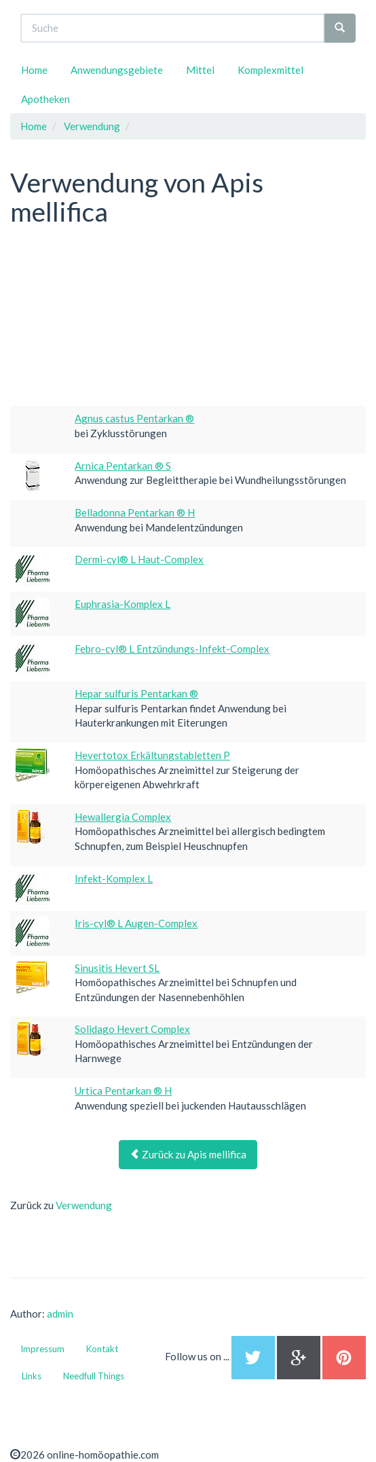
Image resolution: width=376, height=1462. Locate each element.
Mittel (200, 70)
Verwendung (84, 1205)
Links (31, 1375)
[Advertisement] (112, 318)
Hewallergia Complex (123, 817)
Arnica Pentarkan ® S (123, 466)
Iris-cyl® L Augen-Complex (136, 923)
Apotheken (45, 99)
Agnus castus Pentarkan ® (134, 418)
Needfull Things (93, 1375)
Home (34, 70)
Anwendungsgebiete (117, 70)
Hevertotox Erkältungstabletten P (152, 755)
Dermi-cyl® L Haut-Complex (139, 559)
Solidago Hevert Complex (132, 1029)
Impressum (42, 1348)
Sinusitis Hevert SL (117, 968)
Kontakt (102, 1348)
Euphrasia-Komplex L (122, 604)
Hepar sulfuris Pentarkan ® (136, 693)
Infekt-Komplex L (114, 878)
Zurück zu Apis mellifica (188, 1154)
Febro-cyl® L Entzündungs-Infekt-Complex (172, 649)
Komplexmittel (270, 70)
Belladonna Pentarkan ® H (135, 512)
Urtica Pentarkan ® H (123, 1090)
